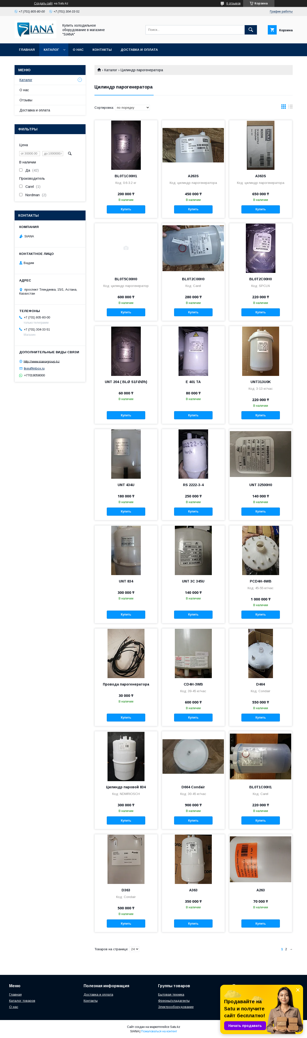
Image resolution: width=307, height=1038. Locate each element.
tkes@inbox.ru (34, 368)
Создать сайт (43, 3)
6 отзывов (233, 3)
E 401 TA (193, 382)
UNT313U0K (261, 382)
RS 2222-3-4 (193, 485)
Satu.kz (175, 1027)
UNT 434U (126, 485)
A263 (260, 890)
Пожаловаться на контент (159, 1031)
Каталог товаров (22, 1001)
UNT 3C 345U (193, 581)
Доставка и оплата (139, 50)
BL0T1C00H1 (126, 176)
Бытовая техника (171, 994)
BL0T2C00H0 (193, 279)
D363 (126, 890)
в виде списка (290, 107)
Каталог (51, 50)
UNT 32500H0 (260, 485)
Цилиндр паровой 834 (126, 787)
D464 (260, 684)
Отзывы (25, 100)
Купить (126, 209)
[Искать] (251, 30)
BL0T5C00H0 (126, 279)
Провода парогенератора (126, 684)
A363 (193, 890)
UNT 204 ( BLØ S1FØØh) (126, 382)
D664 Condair (193, 787)
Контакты (102, 50)
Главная (27, 50)
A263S (193, 176)
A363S (260, 176)
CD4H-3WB (193, 684)
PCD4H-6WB (260, 581)
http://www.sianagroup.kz (42, 361)
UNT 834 (126, 581)
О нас (78, 50)
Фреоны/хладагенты (174, 1001)
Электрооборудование (176, 1007)
